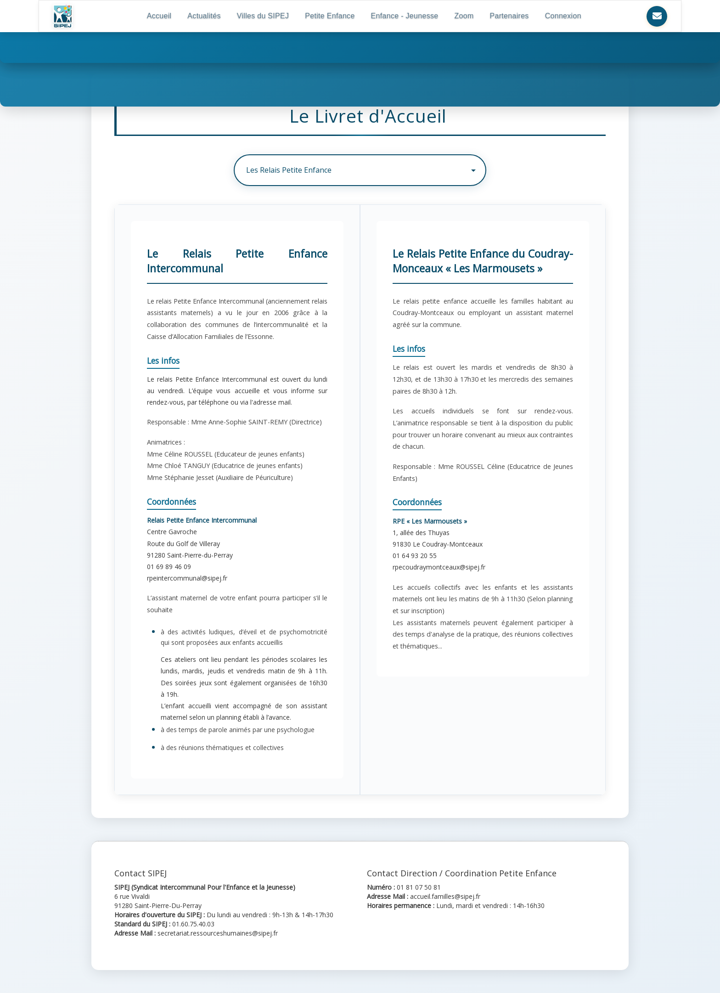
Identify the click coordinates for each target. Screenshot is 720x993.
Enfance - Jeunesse (405, 16)
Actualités (203, 16)
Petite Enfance (329, 16)
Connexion (563, 16)
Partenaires (509, 16)
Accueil (159, 16)
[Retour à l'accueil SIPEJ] (63, 16)
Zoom (463, 16)
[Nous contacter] (657, 16)
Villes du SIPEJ (263, 16)
